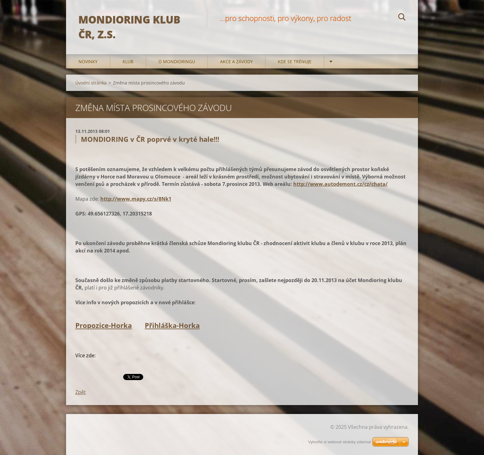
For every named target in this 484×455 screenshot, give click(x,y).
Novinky (88, 61)
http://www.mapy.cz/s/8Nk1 (135, 198)
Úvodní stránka (90, 83)
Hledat (402, 17)
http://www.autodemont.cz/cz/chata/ (340, 184)
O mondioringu (176, 61)
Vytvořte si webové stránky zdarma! (339, 442)
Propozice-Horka (103, 325)
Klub (128, 61)
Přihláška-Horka (172, 325)
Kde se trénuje (294, 61)
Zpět (80, 392)
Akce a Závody (236, 61)
